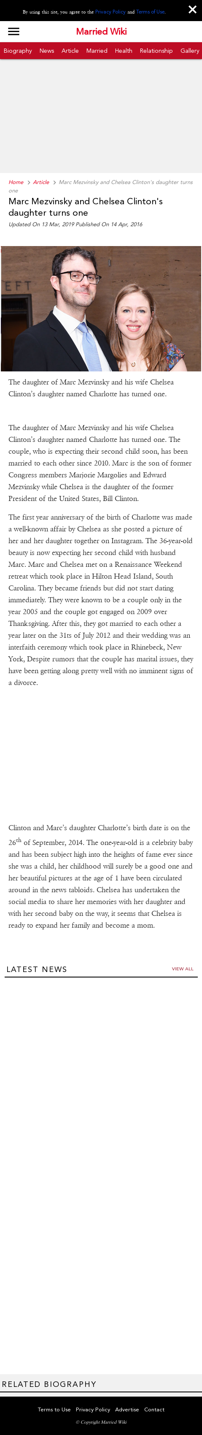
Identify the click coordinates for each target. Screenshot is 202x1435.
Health (123, 50)
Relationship (156, 50)
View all (183, 969)
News (47, 50)
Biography (18, 50)
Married (97, 50)
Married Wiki (101, 32)
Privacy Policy (110, 12)
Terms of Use (150, 12)
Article (70, 50)
